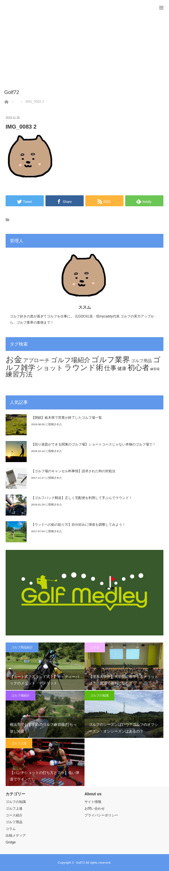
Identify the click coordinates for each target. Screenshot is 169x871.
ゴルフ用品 (14, 822)
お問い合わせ (94, 808)
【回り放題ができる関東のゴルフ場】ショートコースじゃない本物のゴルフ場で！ (93, 444)
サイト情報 (92, 802)
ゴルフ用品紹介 (22, 647)
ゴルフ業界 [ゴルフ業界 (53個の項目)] (110, 359)
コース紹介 (14, 815)
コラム (94, 647)
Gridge (11, 842)
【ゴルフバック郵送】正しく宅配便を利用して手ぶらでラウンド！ (81, 498)
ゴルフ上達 (19, 743)
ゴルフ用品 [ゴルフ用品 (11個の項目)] (141, 360)
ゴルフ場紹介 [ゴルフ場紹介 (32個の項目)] (70, 360)
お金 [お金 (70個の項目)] (14, 359)
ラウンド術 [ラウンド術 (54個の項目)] (83, 367)
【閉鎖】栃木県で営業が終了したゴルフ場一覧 (66, 418)
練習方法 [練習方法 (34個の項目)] (19, 374)
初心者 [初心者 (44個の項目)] (138, 367)
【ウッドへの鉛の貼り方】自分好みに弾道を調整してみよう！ (78, 525)
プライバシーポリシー (101, 815)
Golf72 (80, 862)
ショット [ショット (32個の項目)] (49, 367)
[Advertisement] (76, 47)
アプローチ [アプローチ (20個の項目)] (36, 360)
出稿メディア (16, 836)
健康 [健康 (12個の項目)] (121, 368)
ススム (84, 307)
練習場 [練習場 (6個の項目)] (154, 369)
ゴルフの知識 (99, 695)
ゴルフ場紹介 (20, 695)
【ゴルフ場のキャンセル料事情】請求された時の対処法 (73, 471)
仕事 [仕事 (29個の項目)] (110, 367)
